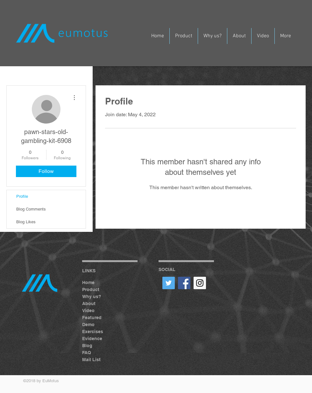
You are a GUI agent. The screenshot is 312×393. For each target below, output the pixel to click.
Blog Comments (31, 209)
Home (88, 282)
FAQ (86, 352)
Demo (88, 324)
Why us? (91, 296)
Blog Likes (26, 221)
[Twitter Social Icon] (168, 283)
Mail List (91, 359)
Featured (92, 317)
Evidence (92, 338)
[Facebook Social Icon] (184, 283)
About (89, 303)
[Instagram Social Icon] (200, 283)
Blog (87, 345)
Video (88, 310)
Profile (22, 196)
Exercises (92, 331)
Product (90, 289)
